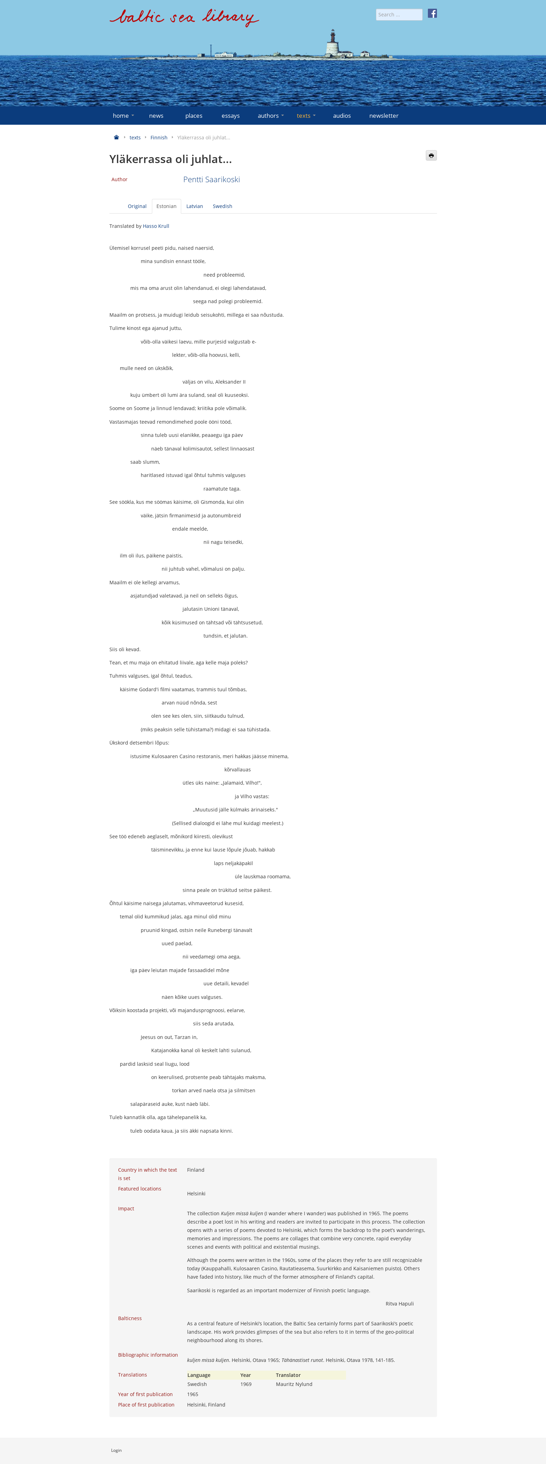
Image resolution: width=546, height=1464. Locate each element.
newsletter (384, 115)
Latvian (194, 206)
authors (271, 115)
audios (342, 115)
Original (137, 206)
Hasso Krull (156, 226)
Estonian (166, 206)
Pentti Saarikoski (211, 179)
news (156, 115)
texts (307, 115)
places (193, 115)
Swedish (222, 206)
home (124, 115)
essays (231, 115)
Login (116, 1450)
